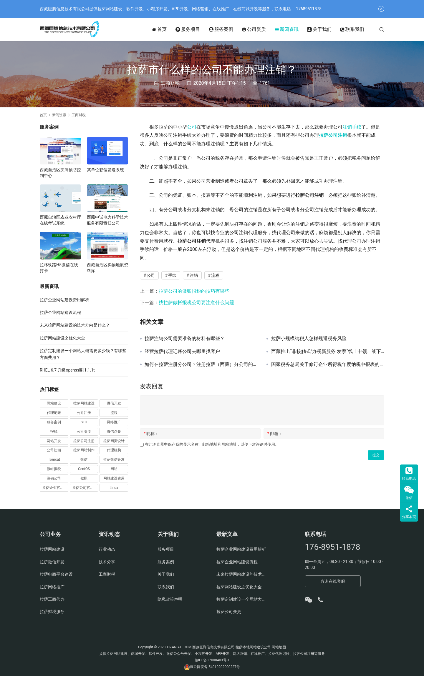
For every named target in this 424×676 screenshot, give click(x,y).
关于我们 (319, 29)
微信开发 (114, 403)
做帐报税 (54, 469)
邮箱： (274, 433)
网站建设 (54, 403)
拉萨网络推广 (52, 587)
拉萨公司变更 (228, 611)
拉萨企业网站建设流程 (60, 312)
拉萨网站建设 (84, 403)
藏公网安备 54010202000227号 (215, 667)
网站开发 (54, 441)
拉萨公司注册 (84, 441)
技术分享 (107, 562)
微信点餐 (114, 431)
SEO (84, 422)
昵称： (151, 433)
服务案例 (221, 29)
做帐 (83, 478)
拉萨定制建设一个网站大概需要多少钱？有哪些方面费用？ (241, 599)
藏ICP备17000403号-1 (212, 660)
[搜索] (381, 29)
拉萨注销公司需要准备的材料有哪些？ (185, 338)
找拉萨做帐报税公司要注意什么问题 (196, 302)
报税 (53, 431)
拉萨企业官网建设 (55, 488)
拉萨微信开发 (114, 459)
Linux (114, 488)
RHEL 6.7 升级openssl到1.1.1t (67, 370)
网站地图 (279, 647)
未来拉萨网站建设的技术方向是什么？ (75, 325)
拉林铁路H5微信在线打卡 (59, 267)
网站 (113, 469)
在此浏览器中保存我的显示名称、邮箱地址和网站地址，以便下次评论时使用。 (212, 444)
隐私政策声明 (170, 599)
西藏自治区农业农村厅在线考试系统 (60, 220)
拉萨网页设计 (114, 441)
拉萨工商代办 (52, 599)
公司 (191, 127)
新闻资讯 (287, 29)
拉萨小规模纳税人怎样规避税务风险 (309, 338)
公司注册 (84, 413)
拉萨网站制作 (84, 450)
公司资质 (254, 29)
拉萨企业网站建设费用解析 (64, 299)
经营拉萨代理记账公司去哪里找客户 (182, 351)
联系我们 (352, 29)
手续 (356, 127)
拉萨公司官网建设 (85, 488)
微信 (83, 459)
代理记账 (54, 413)
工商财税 (170, 83)
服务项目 (187, 29)
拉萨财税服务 (52, 611)
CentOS (84, 469)
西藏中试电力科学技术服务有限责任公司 (107, 220)
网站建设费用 (114, 478)
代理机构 (114, 450)
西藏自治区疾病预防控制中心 (60, 172)
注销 (347, 127)
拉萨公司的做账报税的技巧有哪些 (194, 291)
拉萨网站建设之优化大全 (62, 338)
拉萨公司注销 (333, 135)
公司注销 (54, 450)
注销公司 (54, 478)
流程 (215, 275)
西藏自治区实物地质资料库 (107, 267)
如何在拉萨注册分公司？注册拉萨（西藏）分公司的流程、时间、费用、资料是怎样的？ (201, 364)
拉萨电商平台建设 (56, 574)
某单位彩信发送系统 (105, 169)
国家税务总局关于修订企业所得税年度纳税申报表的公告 (327, 364)
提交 (376, 455)
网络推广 (114, 422)
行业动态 (107, 549)
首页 (159, 29)
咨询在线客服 (332, 581)
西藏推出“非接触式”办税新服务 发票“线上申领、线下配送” (327, 351)
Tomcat (54, 459)
